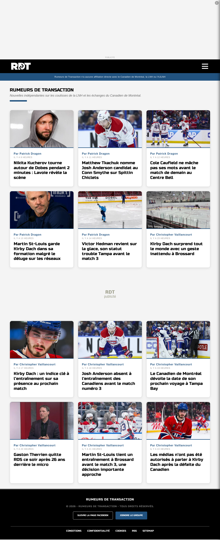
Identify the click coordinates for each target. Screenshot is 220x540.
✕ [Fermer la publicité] (217, 3)
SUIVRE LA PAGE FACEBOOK (92, 515)
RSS (134, 531)
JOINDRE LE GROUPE (131, 515)
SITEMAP (148, 531)
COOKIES (120, 531)
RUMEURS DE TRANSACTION (110, 500)
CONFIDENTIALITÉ (98, 531)
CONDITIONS (73, 531)
